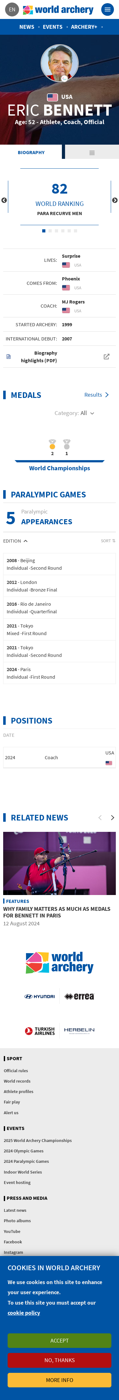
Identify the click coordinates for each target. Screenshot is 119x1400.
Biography (31, 152)
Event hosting (17, 1182)
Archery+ (84, 26)
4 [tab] (62, 230)
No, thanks (59, 1360)
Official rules (16, 1070)
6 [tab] (75, 230)
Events (53, 26)
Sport (14, 1058)
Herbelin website (79, 1031)
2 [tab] (50, 230)
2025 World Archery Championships (38, 1140)
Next (115, 200)
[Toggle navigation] (107, 9)
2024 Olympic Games (23, 1151)
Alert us (11, 1112)
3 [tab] (56, 230)
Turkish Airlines (40, 1031)
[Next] (112, 817)
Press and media (27, 1198)
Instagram (13, 1252)
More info (59, 1380)
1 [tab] (43, 230)
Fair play (12, 1102)
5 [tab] (69, 230)
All (84, 413)
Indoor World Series (23, 1172)
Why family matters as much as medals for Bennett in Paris (56, 912)
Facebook (13, 1242)
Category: (67, 413)
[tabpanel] (59, 196)
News (26, 26)
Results (93, 394)
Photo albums (17, 1220)
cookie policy (24, 1312)
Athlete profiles (18, 1091)
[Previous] (100, 817)
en (12, 9)
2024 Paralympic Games (26, 1161)
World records (17, 1081)
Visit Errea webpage (79, 996)
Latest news (15, 1210)
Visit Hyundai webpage (39, 996)
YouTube (12, 1231)
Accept (59, 1340)
